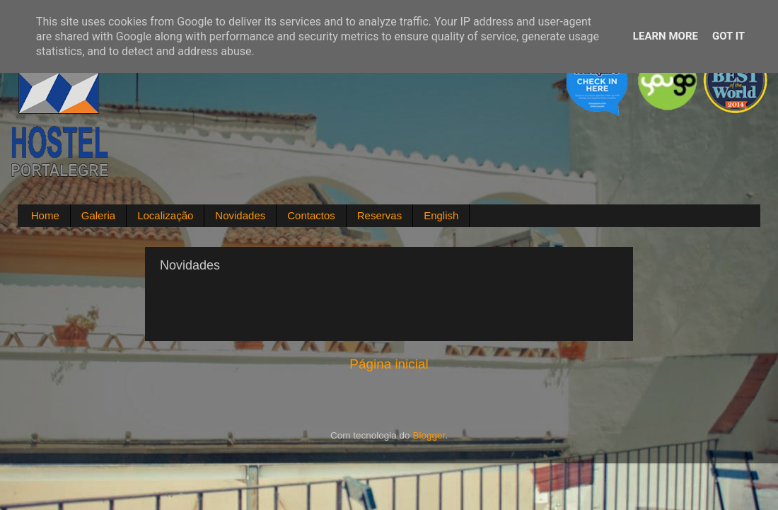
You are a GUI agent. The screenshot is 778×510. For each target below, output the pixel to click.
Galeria (98, 215)
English (441, 215)
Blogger (428, 435)
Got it (728, 36)
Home (45, 215)
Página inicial (388, 364)
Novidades (240, 215)
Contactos (311, 215)
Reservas (379, 215)
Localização (165, 215)
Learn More (665, 36)
